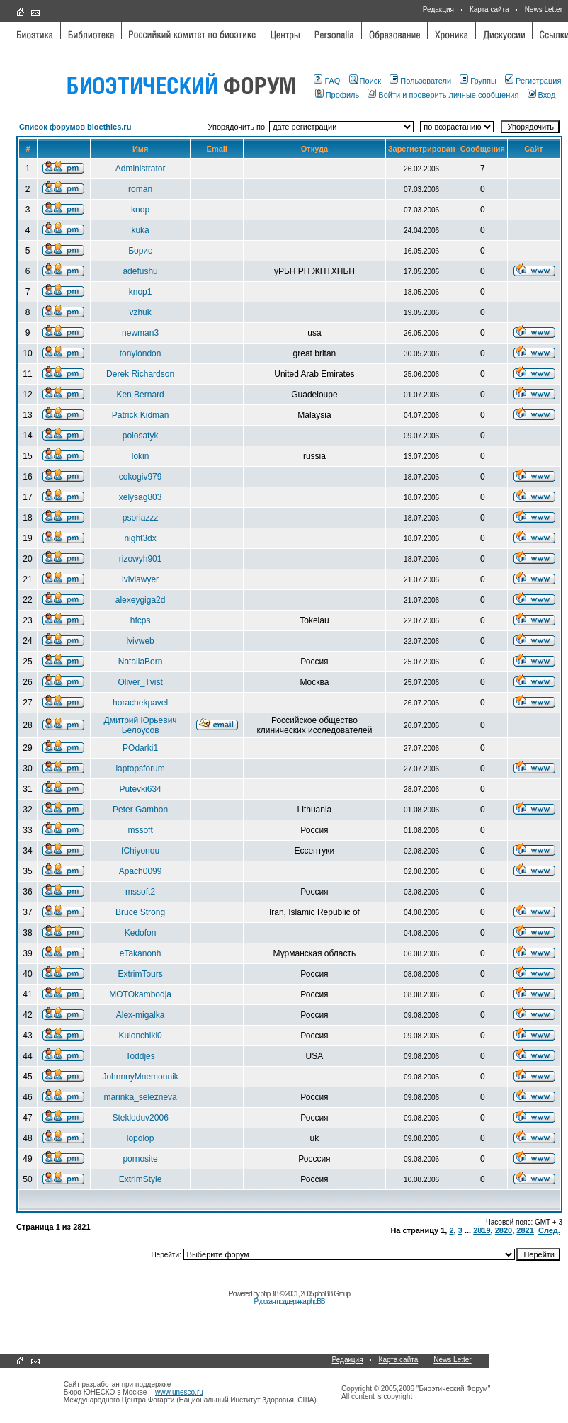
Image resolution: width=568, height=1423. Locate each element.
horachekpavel (140, 703)
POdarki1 (140, 748)
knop (140, 210)
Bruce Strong (140, 912)
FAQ (327, 80)
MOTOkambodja (140, 994)
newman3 (140, 333)
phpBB (269, 1294)
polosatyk (141, 436)
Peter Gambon (140, 810)
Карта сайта (489, 9)
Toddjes (139, 1056)
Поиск (365, 80)
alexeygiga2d (140, 600)
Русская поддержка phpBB (289, 1301)
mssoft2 (140, 892)
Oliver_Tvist (140, 682)
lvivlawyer (140, 579)
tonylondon (140, 353)
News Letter (543, 9)
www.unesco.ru (179, 1392)
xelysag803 (140, 497)
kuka (140, 230)
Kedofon (141, 933)
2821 (524, 1230)
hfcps (140, 620)
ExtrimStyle (140, 1179)
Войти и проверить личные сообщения (443, 95)
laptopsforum (139, 768)
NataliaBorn (140, 662)
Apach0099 (140, 871)
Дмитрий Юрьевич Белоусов (140, 725)
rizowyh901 (140, 559)
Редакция (438, 9)
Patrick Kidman (140, 415)
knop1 (140, 292)
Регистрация (533, 80)
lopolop (140, 1138)
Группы (478, 80)
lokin (140, 456)
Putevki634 (140, 789)
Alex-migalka (140, 1015)
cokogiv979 (140, 477)
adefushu (140, 271)
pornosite (140, 1159)
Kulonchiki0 (139, 1036)
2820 (503, 1230)
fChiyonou (140, 851)
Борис (140, 251)
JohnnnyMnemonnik (140, 1077)
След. (549, 1230)
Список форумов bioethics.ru (75, 127)
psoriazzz (141, 518)
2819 (481, 1230)
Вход (542, 95)
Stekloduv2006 (140, 1118)
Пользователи (420, 80)
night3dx (140, 538)
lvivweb (140, 641)
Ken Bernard (140, 394)
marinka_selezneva (139, 1097)
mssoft (139, 830)
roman (140, 189)
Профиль (337, 95)
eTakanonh (140, 953)
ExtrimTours (140, 974)
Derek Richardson (140, 374)
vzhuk (140, 312)
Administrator (140, 169)
